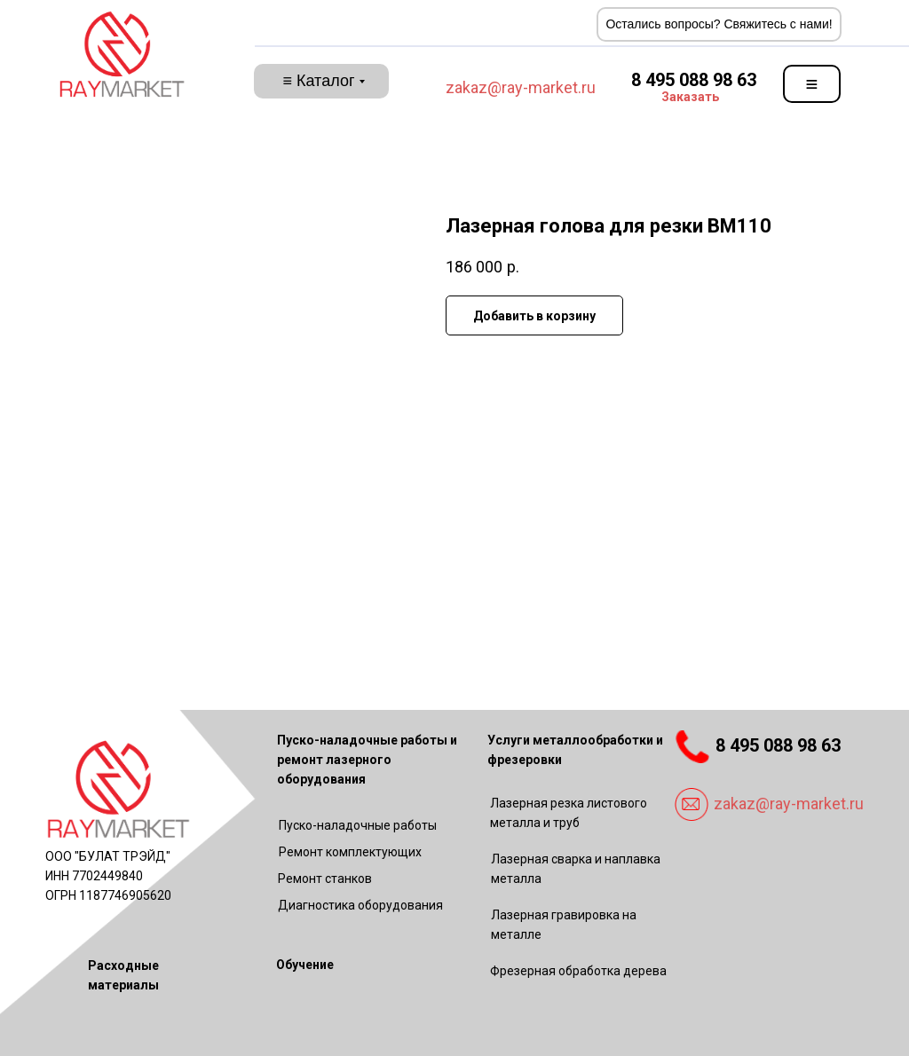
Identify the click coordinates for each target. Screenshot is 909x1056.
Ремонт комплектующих (350, 852)
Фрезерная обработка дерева (578, 971)
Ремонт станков (325, 878)
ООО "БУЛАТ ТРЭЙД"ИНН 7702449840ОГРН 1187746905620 (108, 875)
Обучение (305, 964)
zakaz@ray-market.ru (521, 87)
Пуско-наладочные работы (358, 825)
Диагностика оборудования (360, 905)
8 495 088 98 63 (693, 80)
